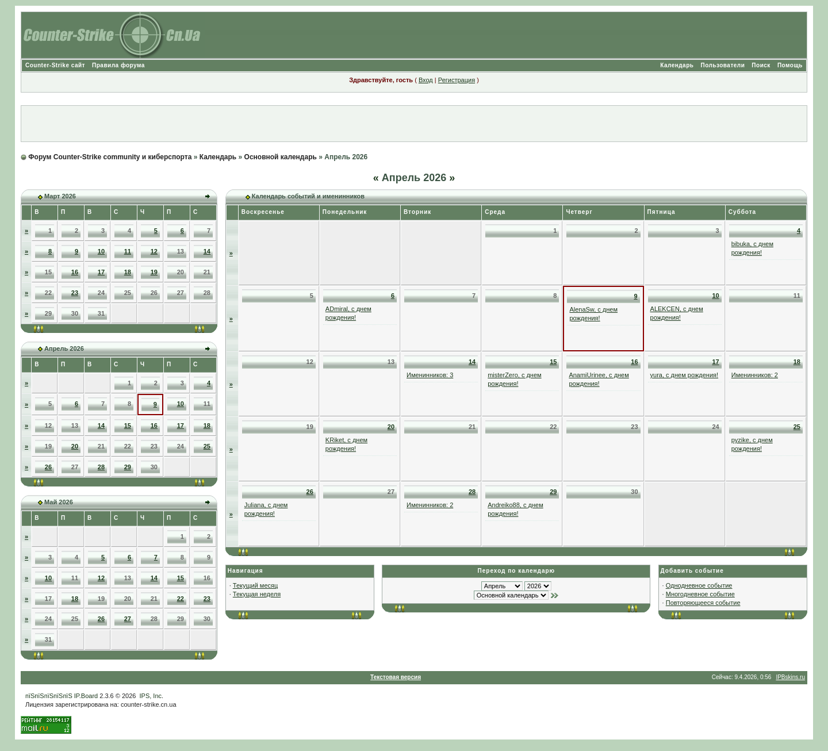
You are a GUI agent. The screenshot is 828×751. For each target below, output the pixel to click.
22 (180, 598)
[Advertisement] (414, 123)
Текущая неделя (257, 594)
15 (127, 425)
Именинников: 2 (754, 374)
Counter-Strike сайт (55, 65)
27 (127, 618)
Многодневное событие (700, 594)
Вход (426, 79)
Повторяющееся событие (703, 602)
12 (154, 251)
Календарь (676, 65)
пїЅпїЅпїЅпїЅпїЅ (48, 695)
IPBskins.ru (790, 677)
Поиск (761, 65)
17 (101, 272)
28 (101, 466)
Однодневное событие (699, 585)
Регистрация (456, 79)
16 (74, 272)
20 (74, 446)
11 (127, 251)
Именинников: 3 (430, 374)
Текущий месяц (255, 585)
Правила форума (118, 65)
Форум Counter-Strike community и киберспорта (109, 157)
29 (127, 466)
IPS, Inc (151, 695)
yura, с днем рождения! (684, 374)
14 (207, 251)
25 (207, 446)
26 (48, 466)
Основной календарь (280, 157)
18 (127, 272)
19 (154, 272)
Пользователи (722, 65)
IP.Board (86, 695)
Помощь (790, 65)
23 (74, 292)
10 (101, 251)
